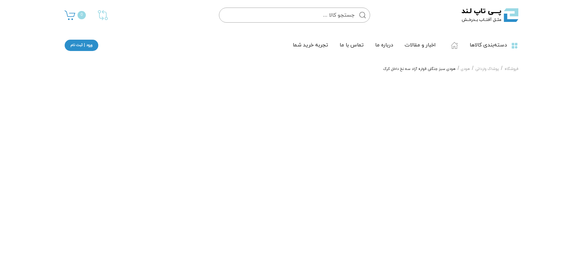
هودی (465, 69)
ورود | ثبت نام (81, 45)
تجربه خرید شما (310, 45)
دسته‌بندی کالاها (494, 45)
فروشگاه (511, 69)
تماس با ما (352, 45)
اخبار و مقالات (420, 45)
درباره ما (384, 45)
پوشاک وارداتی (487, 69)
